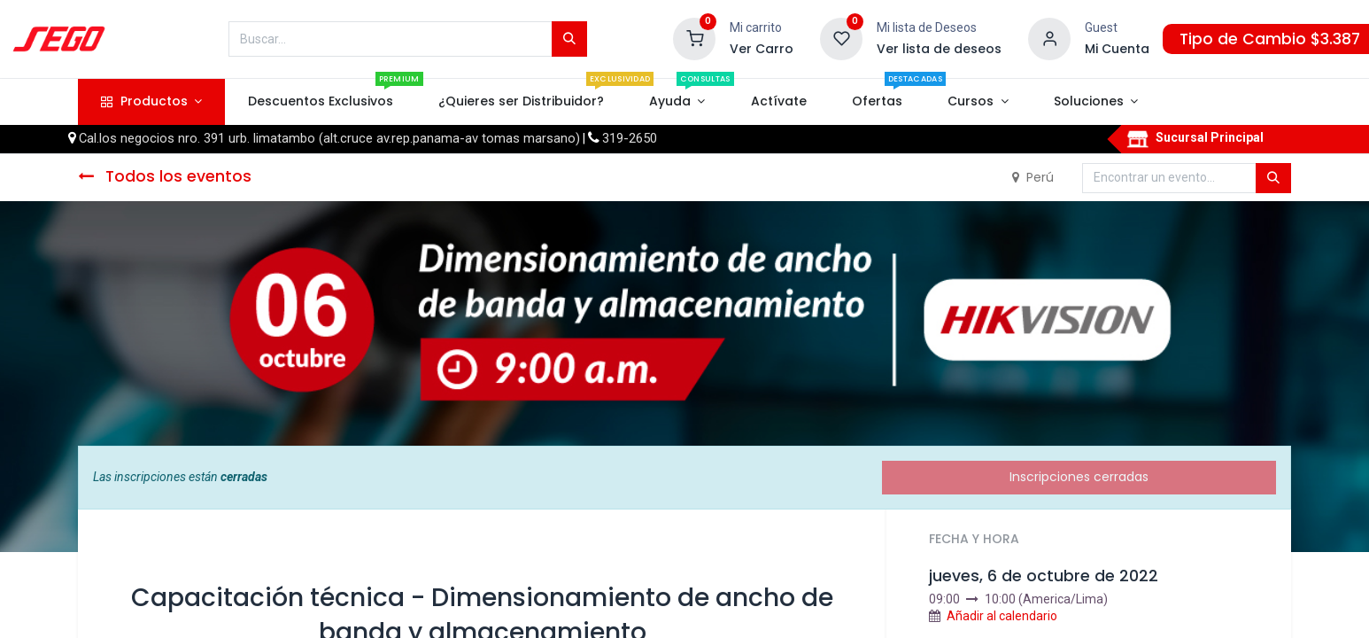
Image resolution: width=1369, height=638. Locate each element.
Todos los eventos (164, 176)
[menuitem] (320, 102)
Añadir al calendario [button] (1002, 616)
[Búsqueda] (569, 39)
